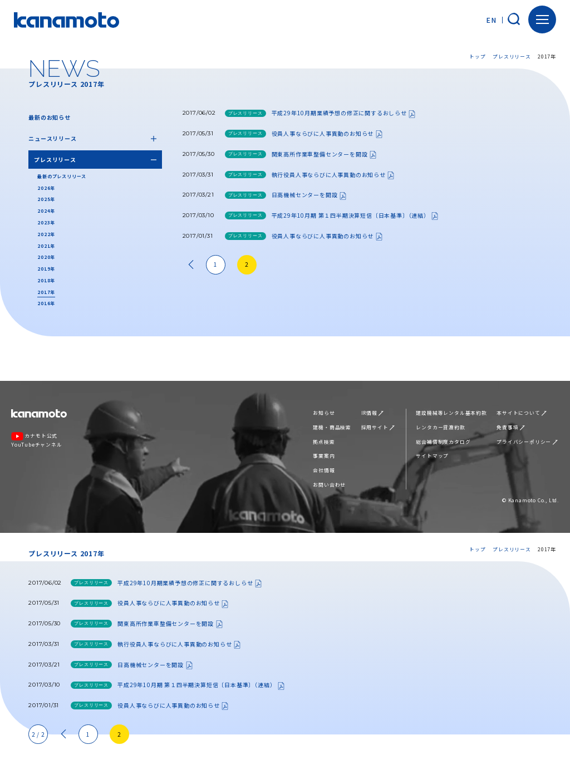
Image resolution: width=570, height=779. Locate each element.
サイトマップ (432, 455)
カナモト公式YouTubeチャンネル (36, 440)
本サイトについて (522, 413)
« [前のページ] (191, 265)
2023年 (46, 222)
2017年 (46, 292)
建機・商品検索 (332, 427)
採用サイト (378, 427)
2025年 (46, 199)
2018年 (46, 280)
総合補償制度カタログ (443, 441)
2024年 (46, 211)
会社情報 (324, 470)
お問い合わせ (329, 484)
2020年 (46, 257)
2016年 (46, 303)
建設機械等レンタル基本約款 (451, 413)
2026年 (46, 188)
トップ (477, 56)
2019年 (46, 269)
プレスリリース (512, 56)
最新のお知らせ (49, 117)
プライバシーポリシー (527, 441)
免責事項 (510, 427)
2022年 (46, 234)
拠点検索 (324, 441)
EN (491, 19)
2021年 (46, 246)
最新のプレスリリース (61, 176)
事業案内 (324, 455)
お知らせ (324, 413)
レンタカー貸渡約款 (440, 427)
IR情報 (372, 413)
